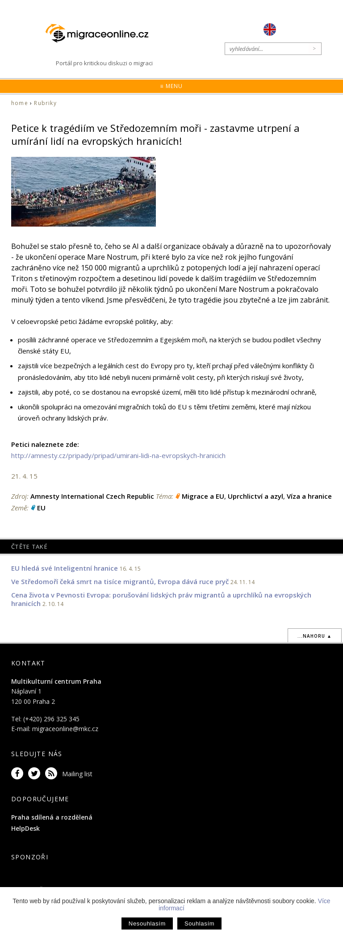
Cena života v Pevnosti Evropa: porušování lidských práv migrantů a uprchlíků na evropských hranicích (161, 599)
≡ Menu (171, 86)
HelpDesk (25, 828)
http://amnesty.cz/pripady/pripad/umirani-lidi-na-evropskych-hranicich (118, 455)
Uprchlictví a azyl (255, 496)
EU (41, 507)
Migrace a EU (203, 496)
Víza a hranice (309, 496)
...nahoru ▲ (314, 636)
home (19, 103)
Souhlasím (199, 923)
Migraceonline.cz (101, 33)
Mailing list (77, 774)
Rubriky (45, 103)
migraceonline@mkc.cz (65, 728)
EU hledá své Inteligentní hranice (64, 568)
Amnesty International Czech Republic (92, 496)
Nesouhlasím (147, 923)
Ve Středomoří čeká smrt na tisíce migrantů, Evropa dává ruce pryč (120, 581)
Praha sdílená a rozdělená (51, 817)
